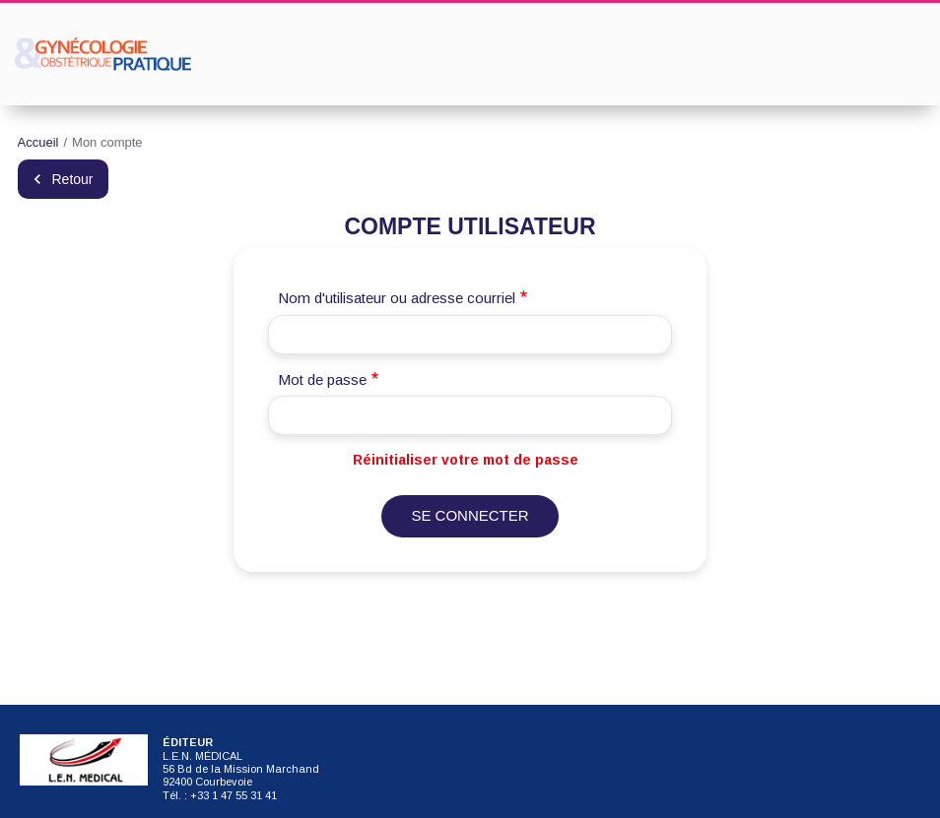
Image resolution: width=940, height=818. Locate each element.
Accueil (38, 142)
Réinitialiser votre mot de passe (465, 460)
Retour (73, 179)
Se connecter (469, 515)
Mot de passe (322, 379)
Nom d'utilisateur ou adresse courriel (396, 297)
